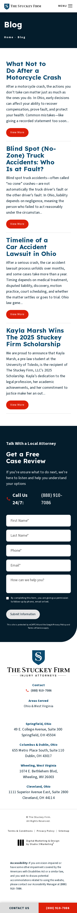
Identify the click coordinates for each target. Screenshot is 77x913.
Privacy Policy (59, 624)
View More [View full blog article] (17, 132)
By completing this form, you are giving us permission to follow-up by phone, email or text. (39, 599)
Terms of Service (35, 628)
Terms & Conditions (20, 831)
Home (9, 37)
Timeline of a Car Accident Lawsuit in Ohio (31, 247)
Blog (21, 37)
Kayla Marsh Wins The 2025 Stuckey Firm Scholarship (35, 337)
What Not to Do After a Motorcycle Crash (33, 70)
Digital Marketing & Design (40, 842)
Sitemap (64, 831)
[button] (70, 6)
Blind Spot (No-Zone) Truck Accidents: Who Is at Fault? (31, 159)
